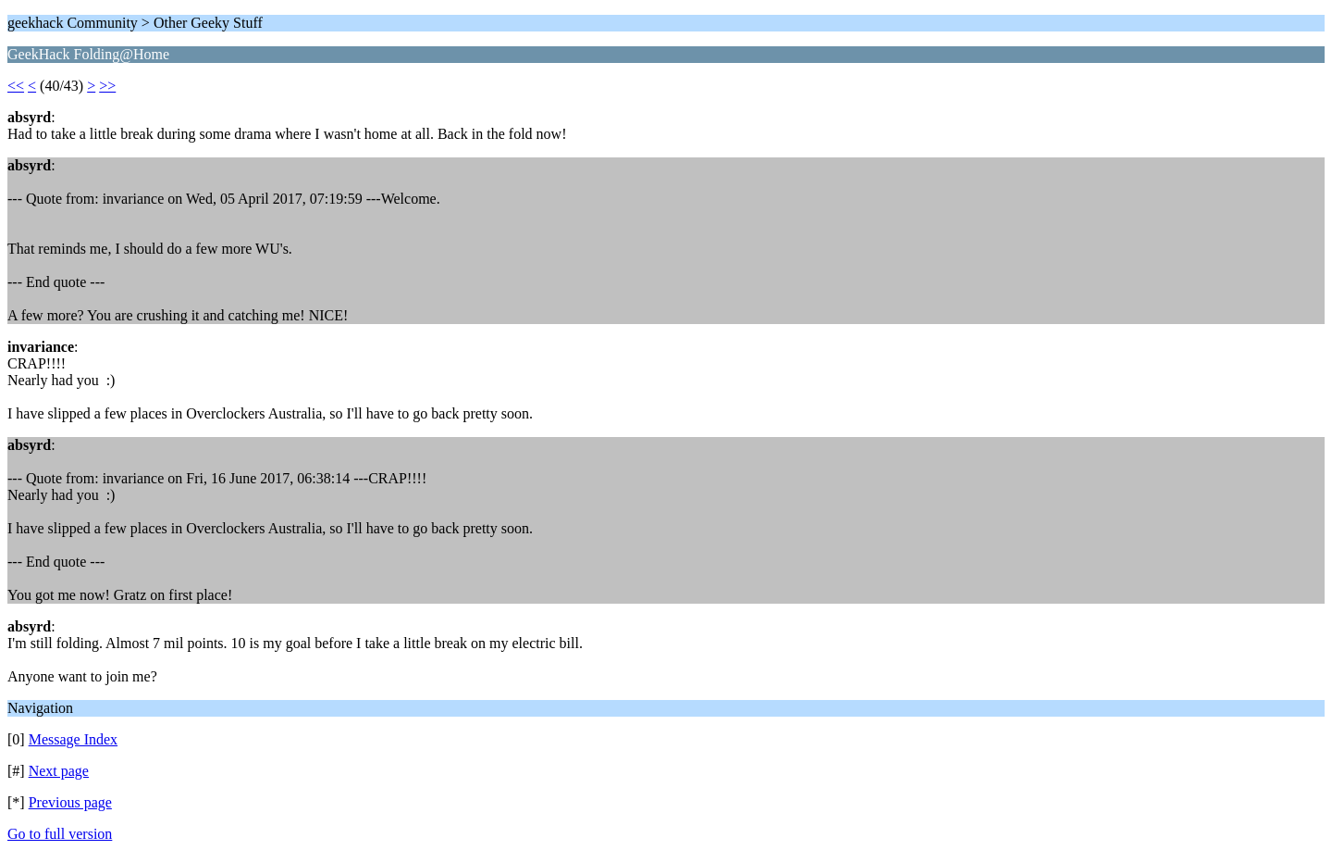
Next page (59, 771)
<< (15, 86)
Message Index (73, 739)
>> (107, 86)
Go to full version (59, 834)
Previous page (70, 802)
